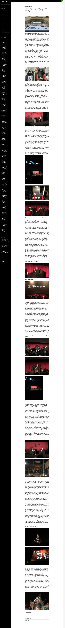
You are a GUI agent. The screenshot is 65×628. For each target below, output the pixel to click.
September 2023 (4, 82)
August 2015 (3, 200)
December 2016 (4, 180)
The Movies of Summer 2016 (37, 617)
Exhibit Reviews (28, 612)
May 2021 (3, 116)
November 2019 (4, 138)
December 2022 (4, 93)
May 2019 (3, 145)
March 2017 (3, 177)
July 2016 (3, 186)
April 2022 (3, 103)
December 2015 (4, 195)
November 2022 (4, 94)
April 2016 (3, 190)
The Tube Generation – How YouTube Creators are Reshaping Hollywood (5, 15)
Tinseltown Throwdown (5, 250)
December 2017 (4, 166)
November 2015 (4, 196)
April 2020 (3, 132)
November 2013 (4, 225)
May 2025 (3, 58)
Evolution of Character (4, 241)
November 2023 (4, 80)
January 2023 (3, 92)
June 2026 (3, 42)
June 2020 (3, 129)
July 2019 (3, 143)
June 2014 (3, 217)
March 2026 (3, 46)
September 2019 (4, 140)
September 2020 (4, 126)
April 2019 (3, 146)
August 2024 (3, 69)
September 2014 (4, 213)
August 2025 (3, 54)
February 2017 (3, 178)
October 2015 (3, 197)
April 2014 (3, 219)
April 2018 (3, 161)
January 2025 (3, 63)
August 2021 (3, 112)
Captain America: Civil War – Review (37, 621)
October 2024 (3, 66)
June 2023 (3, 86)
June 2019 (3, 144)
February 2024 (3, 76)
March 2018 (3, 162)
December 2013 (4, 224)
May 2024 (3, 72)
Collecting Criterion (4, 239)
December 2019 (4, 137)
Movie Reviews (3, 246)
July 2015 (3, 201)
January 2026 (3, 48)
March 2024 (3, 75)
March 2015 (3, 206)
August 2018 (3, 156)
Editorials (3, 240)
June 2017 (3, 173)
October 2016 (3, 183)
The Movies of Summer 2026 (5, 30)
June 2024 (3, 71)
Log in (2, 257)
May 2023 (3, 87)
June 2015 (3, 202)
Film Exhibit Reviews (28, 6)
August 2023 (3, 83)
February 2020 (3, 134)
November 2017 (4, 167)
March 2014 (3, 220)
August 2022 (3, 98)
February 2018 (3, 163)
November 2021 (4, 109)
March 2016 (3, 191)
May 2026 (3, 43)
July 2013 (3, 230)
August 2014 (3, 214)
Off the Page (3, 247)
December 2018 (4, 151)
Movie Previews (4, 245)
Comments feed (4, 260)
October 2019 (3, 139)
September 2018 (4, 155)
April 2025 (3, 59)
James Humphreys (34, 13)
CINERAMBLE (4, 1)
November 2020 (4, 123)
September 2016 (4, 184)
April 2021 (3, 117)
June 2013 (3, 231)
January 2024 (3, 77)
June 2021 (3, 115)
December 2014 (4, 209)
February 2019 (3, 149)
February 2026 (3, 47)
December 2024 (4, 64)
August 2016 (3, 185)
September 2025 (4, 53)
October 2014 (3, 212)
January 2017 (3, 179)
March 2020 (3, 133)
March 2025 (3, 60)
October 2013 (3, 226)
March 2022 (3, 104)
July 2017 (3, 172)
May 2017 (3, 174)
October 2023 (3, 81)
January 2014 (3, 223)
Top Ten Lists (3, 251)
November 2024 (4, 65)
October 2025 (3, 52)
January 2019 (3, 150)
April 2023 (3, 88)
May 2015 (3, 203)
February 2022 (3, 105)
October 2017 (3, 168)
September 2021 (4, 111)
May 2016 (3, 189)
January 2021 (3, 121)
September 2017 (4, 169)
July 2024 (3, 70)
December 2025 (4, 49)
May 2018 (3, 160)
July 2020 (3, 128)
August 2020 (3, 127)
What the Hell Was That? (5, 252)
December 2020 (4, 122)
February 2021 (3, 120)
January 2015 (3, 208)
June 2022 (3, 100)
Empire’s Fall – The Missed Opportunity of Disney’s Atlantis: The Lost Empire (5, 11)
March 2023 (3, 89)
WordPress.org (4, 261)
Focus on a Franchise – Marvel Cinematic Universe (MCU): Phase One (5, 22)
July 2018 (3, 157)
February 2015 (3, 207)
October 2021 (3, 110)
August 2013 (3, 229)
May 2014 (3, 218)
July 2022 (3, 99)
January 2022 (3, 106)
